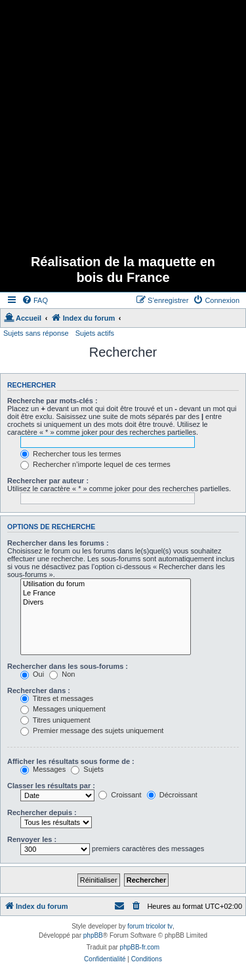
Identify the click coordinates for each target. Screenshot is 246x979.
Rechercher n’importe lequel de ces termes (95, 464)
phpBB (93, 935)
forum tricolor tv (150, 926)
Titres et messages (56, 698)
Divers (106, 602)
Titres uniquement (55, 720)
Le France (106, 593)
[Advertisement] (123, 123)
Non (62, 674)
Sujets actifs (94, 333)
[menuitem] (35, 300)
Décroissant (172, 795)
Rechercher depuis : (42, 812)
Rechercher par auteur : (48, 481)
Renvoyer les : (31, 839)
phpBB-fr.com (140, 947)
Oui (32, 674)
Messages (43, 769)
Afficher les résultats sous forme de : (70, 761)
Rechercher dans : (38, 690)
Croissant (120, 795)
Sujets (87, 769)
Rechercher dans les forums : (58, 543)
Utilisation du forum (106, 584)
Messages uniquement (63, 709)
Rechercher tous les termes (70, 454)
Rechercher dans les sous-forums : (67, 666)
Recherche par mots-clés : (52, 401)
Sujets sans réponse (36, 333)
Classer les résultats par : (51, 785)
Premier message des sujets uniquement (91, 730)
